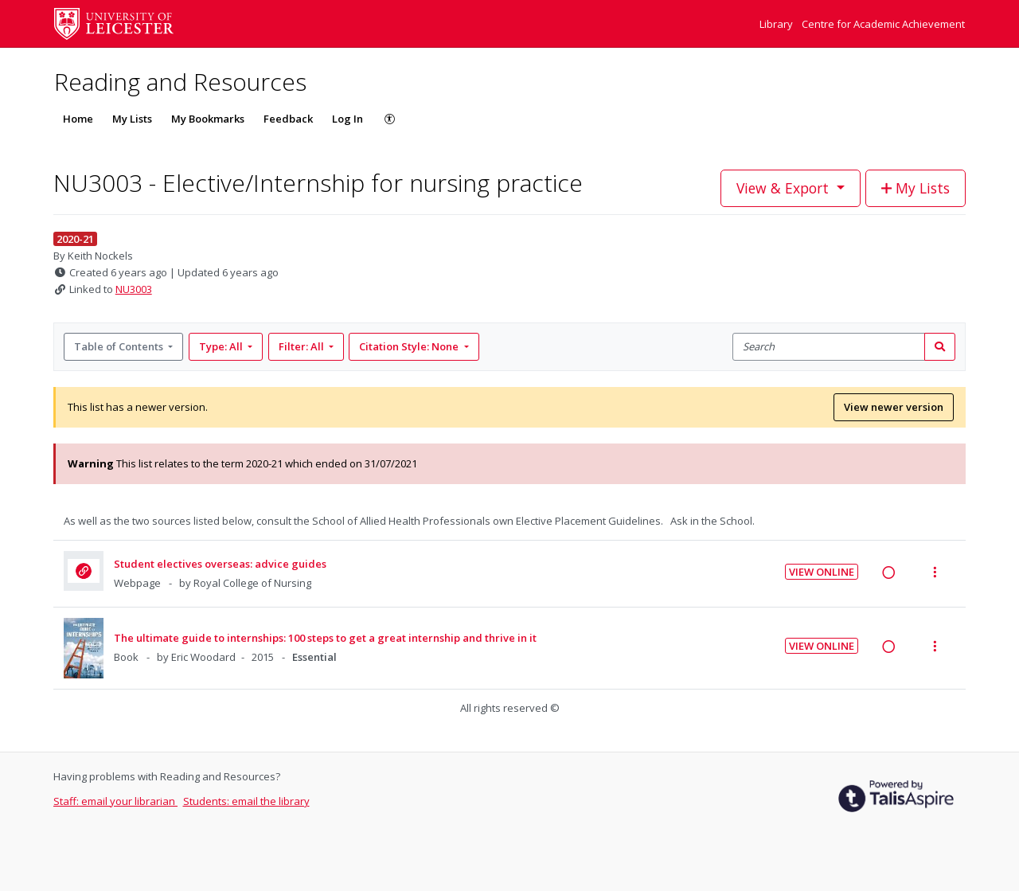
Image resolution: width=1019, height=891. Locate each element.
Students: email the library (246, 801)
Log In (347, 118)
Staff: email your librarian (115, 801)
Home (78, 118)
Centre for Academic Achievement (883, 24)
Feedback (288, 118)
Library (777, 24)
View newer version (893, 407)
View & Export (784, 187)
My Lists (132, 118)
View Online (821, 572)
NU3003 (133, 289)
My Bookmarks (207, 118)
